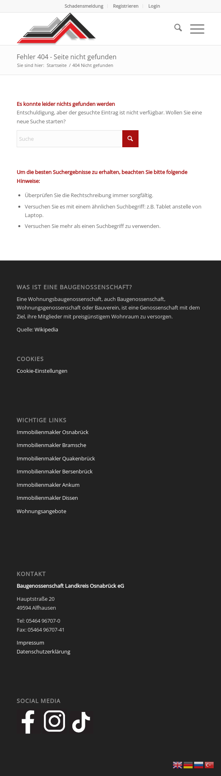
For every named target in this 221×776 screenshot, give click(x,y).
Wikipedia (46, 329)
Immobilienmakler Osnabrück (53, 432)
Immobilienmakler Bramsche (51, 445)
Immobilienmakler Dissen (47, 497)
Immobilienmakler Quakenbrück (56, 458)
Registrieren (126, 6)
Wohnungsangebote (41, 511)
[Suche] (174, 29)
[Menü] (193, 29)
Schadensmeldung (84, 6)
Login (154, 6)
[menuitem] (84, 6)
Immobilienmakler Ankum (48, 484)
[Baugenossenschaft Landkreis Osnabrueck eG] (92, 29)
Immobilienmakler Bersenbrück (55, 471)
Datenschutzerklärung (43, 651)
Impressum (30, 642)
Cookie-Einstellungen (42, 370)
